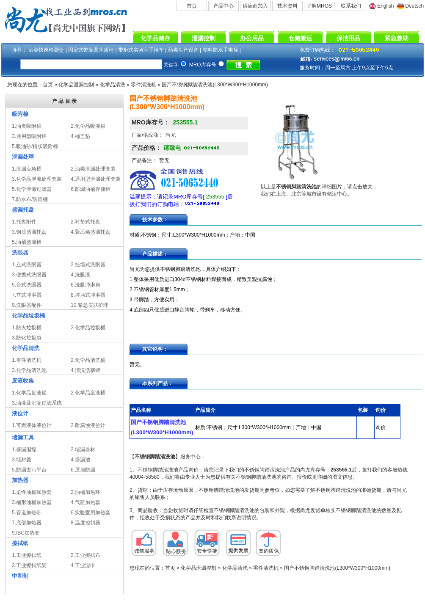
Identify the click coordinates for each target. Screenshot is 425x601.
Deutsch (414, 6)
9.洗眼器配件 (26, 305)
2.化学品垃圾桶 (88, 328)
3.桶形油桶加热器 (32, 502)
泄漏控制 (203, 38)
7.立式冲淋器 (26, 295)
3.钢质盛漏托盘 (29, 232)
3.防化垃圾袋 (26, 338)
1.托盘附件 (24, 222)
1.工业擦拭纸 (26, 555)
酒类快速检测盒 (46, 50)
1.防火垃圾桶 (26, 328)
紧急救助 (396, 38)
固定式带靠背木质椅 (91, 50)
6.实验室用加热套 (90, 513)
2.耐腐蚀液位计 (88, 425)
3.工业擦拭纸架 (29, 565)
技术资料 (287, 6)
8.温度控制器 (85, 523)
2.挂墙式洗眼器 (88, 264)
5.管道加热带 (26, 513)
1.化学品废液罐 (29, 393)
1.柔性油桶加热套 (32, 492)
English (385, 6)
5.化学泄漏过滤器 (32, 189)
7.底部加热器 (26, 523)
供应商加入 (255, 6)
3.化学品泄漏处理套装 (37, 179)
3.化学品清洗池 (29, 370)
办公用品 (252, 38)
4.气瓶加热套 (85, 502)
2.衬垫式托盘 (85, 222)
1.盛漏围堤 (24, 449)
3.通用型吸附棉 (29, 136)
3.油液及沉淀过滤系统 (37, 403)
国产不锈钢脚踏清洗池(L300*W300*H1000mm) (215, 85)
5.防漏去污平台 (29, 470)
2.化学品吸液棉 (88, 126)
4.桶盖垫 (80, 136)
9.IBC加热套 (26, 533)
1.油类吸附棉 (26, 126)
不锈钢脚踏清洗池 (155, 457)
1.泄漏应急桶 (26, 169)
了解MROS (319, 6)
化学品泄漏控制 (76, 85)
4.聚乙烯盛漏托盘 (90, 232)
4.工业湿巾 (83, 565)
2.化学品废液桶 (88, 393)
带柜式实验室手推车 (141, 50)
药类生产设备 (183, 50)
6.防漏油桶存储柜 (90, 189)
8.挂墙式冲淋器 (88, 295)
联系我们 (351, 6)
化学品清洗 (112, 85)
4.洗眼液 (80, 275)
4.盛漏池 (80, 460)
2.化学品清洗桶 (88, 360)
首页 (192, 6)
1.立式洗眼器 (26, 264)
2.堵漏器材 (83, 449)
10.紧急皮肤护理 (89, 305)
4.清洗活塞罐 (85, 370)
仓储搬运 (300, 38)
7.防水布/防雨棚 (30, 199)
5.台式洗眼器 (26, 285)
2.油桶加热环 (85, 492)
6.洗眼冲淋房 (85, 285)
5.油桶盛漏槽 (26, 242)
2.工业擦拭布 (85, 555)
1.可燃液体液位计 (32, 425)
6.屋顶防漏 (83, 470)
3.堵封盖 (21, 460)
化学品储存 (155, 38)
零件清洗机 (143, 85)
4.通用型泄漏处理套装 (96, 179)
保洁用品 (348, 38)
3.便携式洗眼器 (29, 275)
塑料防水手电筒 (220, 50)
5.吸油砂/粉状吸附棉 (35, 146)
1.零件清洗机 (26, 360)
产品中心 (223, 6)
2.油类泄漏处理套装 (93, 169)
